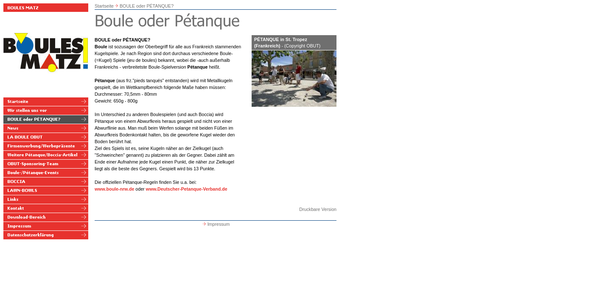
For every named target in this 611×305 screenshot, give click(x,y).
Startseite (104, 5)
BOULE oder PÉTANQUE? (147, 5)
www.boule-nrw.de (114, 188)
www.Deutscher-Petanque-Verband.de (186, 188)
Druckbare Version (317, 209)
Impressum (216, 224)
